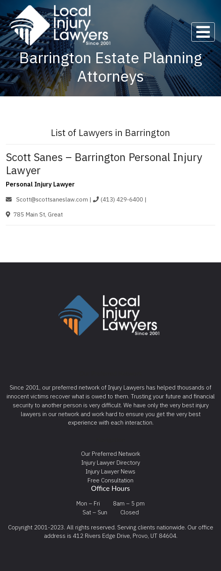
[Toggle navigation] (203, 32)
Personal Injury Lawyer (40, 184)
